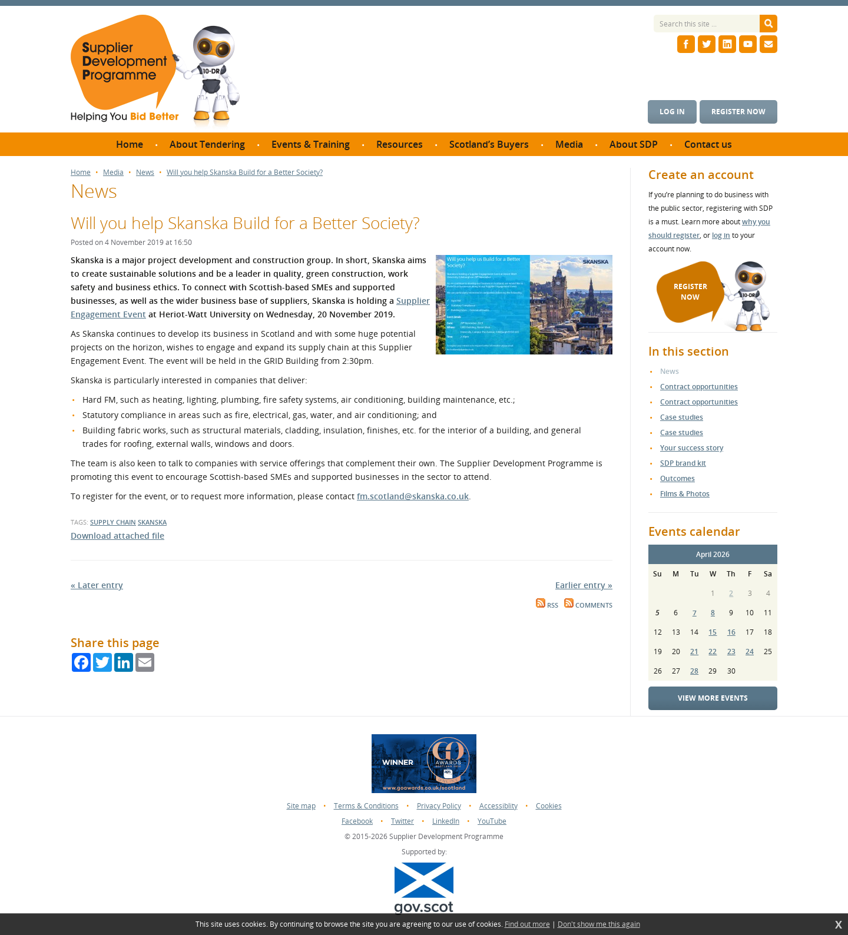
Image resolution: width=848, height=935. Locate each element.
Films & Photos (685, 494)
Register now (738, 112)
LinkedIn (445, 821)
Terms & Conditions (366, 806)
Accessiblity (498, 806)
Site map (301, 806)
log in (721, 235)
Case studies (681, 417)
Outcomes (677, 478)
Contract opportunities (699, 387)
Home (81, 172)
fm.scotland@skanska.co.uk (413, 496)
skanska (152, 522)
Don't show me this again (599, 924)
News (145, 172)
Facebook (357, 821)
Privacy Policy (439, 806)
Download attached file (117, 535)
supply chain (113, 522)
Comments (588, 605)
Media (113, 172)
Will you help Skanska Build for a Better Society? (245, 172)
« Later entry (97, 585)
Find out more (527, 924)
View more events (713, 698)
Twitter (402, 821)
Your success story (691, 448)
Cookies (549, 806)
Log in (672, 112)
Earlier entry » (583, 585)
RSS (547, 605)
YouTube (492, 821)
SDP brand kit (683, 463)
